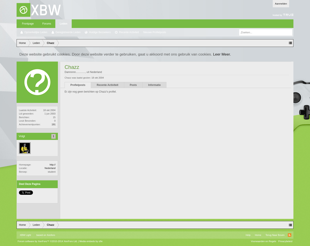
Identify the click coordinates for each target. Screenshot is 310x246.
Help (248, 235)
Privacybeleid (285, 241)
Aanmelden (281, 3)
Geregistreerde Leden (68, 32)
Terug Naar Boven (275, 235)
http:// (53, 164)
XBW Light (25, 235)
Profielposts (77, 85)
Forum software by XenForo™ (48, 241)
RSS (289, 235)
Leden (63, 23)
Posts (133, 85)
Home (258, 235)
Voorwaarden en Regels (263, 241)
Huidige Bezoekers (100, 32)
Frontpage (28, 23)
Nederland (50, 168)
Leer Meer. (222, 54)
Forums (46, 23)
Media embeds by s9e (91, 241)
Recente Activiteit (129, 32)
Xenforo (51, 235)
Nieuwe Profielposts (154, 32)
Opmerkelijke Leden (35, 32)
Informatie (154, 85)
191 (54, 124)
